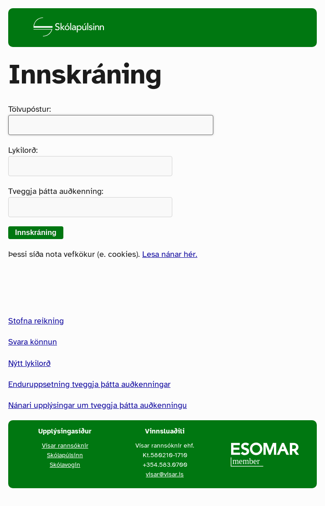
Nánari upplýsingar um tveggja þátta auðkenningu (97, 405)
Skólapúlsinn (65, 455)
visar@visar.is (165, 474)
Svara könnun (32, 342)
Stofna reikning (36, 321)
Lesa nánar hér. (169, 254)
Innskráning (36, 232)
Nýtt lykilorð (29, 363)
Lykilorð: (90, 160)
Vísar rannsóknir (65, 445)
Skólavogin (65, 464)
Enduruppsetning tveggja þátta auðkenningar (89, 384)
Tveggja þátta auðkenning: (90, 201)
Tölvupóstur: (110, 119)
